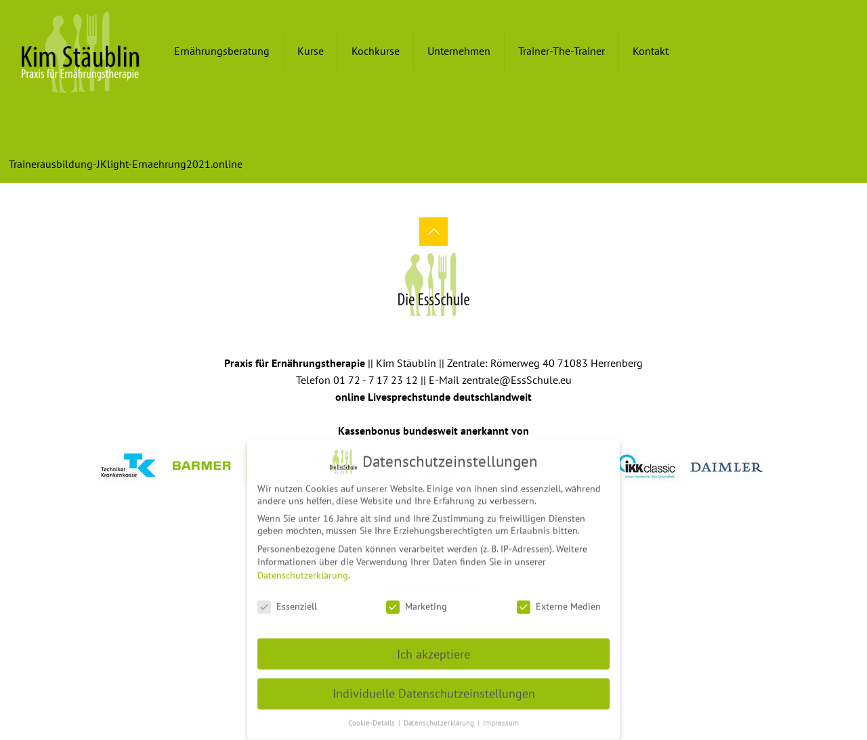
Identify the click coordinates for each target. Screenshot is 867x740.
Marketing (416, 602)
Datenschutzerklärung (302, 571)
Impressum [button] (501, 718)
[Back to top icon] (433, 231)
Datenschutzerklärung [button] (440, 718)
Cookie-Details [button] (372, 718)
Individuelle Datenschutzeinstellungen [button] (434, 689)
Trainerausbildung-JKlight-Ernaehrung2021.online (125, 164)
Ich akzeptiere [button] (433, 649)
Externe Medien (559, 602)
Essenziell (287, 602)
